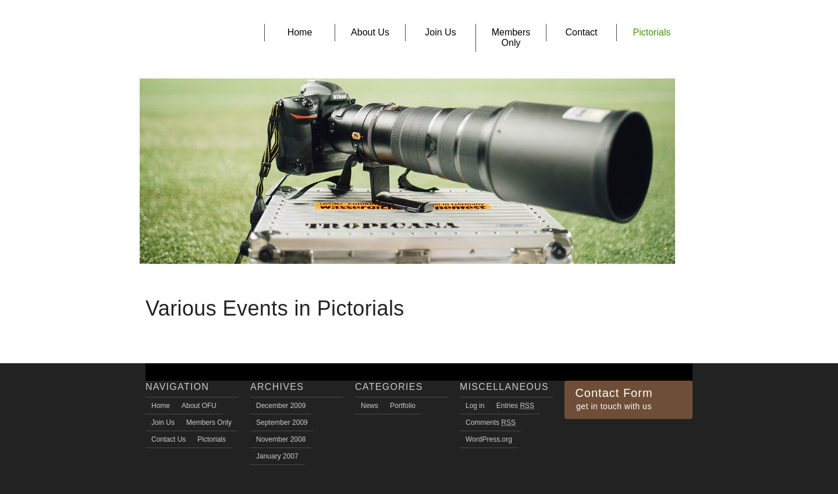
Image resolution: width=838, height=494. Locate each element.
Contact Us (168, 439)
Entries (515, 406)
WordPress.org (489, 439)
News (369, 406)
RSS (569, 423)
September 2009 (282, 422)
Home (160, 406)
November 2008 (281, 439)
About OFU (199, 406)
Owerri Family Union (183, 40)
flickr (609, 423)
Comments (491, 422)
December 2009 (281, 406)
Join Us (163, 422)
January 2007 (277, 456)
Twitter (596, 423)
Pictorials (211, 439)
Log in (475, 406)
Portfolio (403, 406)
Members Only (209, 422)
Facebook (582, 423)
